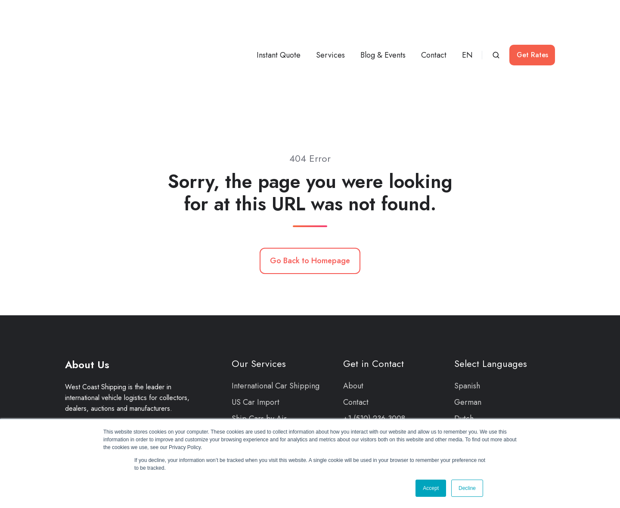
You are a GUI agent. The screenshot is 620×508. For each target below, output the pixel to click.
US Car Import (255, 341)
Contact (433, 24)
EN (467, 24)
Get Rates (532, 24)
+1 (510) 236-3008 (374, 357)
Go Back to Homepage (310, 199)
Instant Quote (279, 24)
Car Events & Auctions (268, 390)
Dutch (464, 357)
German (467, 341)
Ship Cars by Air (259, 357)
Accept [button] (431, 488)
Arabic (465, 390)
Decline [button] (467, 488)
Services (330, 24)
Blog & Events (383, 24)
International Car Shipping (275, 324)
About (353, 324)
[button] (496, 24)
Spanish (467, 324)
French (465, 373)
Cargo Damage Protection (275, 373)
